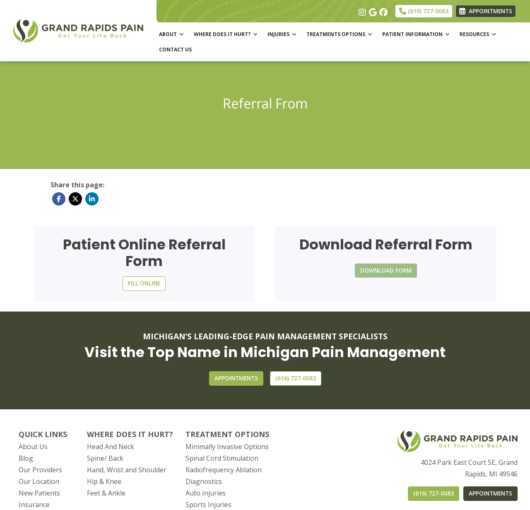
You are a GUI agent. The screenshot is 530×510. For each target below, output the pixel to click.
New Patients (39, 493)
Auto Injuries (206, 493)
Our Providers (40, 469)
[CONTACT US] (295, 378)
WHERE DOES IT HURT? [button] (226, 34)
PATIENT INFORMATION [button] (416, 34)
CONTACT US (175, 49)
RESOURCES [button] (478, 34)
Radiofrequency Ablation (224, 469)
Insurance (34, 504)
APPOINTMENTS (490, 493)
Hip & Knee (104, 481)
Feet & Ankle (106, 493)
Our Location (39, 481)
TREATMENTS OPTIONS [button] (339, 34)
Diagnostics (204, 481)
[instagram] (362, 10)
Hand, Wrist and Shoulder (126, 469)
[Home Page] (78, 29)
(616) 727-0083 (423, 11)
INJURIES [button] (281, 34)
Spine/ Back (105, 458)
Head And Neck (110, 446)
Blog (26, 458)
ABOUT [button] (171, 34)
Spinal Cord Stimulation (222, 458)
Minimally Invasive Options (227, 446)
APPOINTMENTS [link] (485, 11)
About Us (33, 446)
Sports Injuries (208, 504)
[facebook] (382, 10)
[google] (372, 10)
